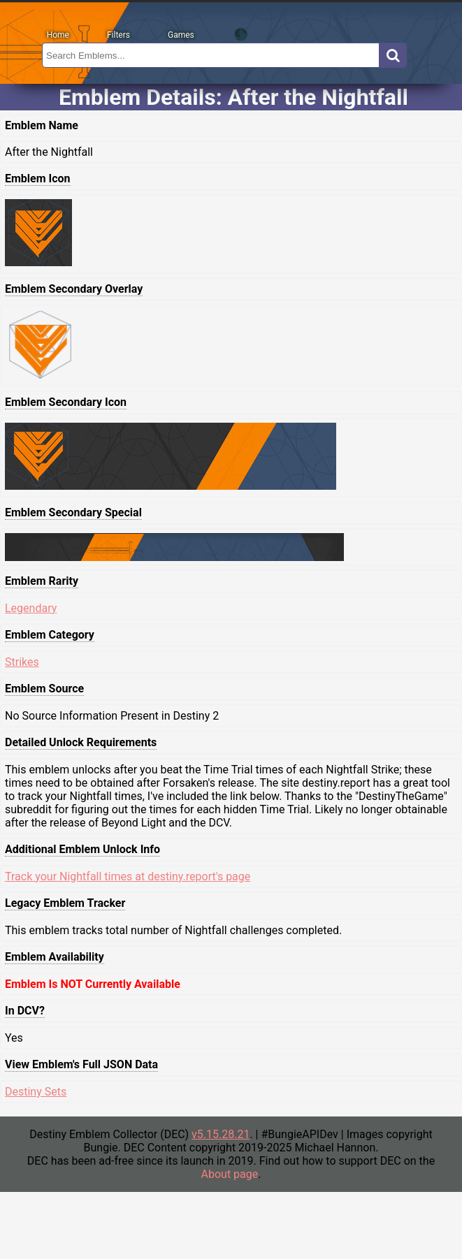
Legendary (31, 608)
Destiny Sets (35, 1091)
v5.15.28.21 (221, 1134)
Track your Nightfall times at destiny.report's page (127, 876)
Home (58, 35)
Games (181, 35)
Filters (118, 35)
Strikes (22, 662)
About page (230, 1174)
